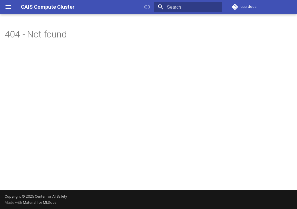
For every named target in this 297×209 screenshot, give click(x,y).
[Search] (188, 7)
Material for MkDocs (40, 202)
